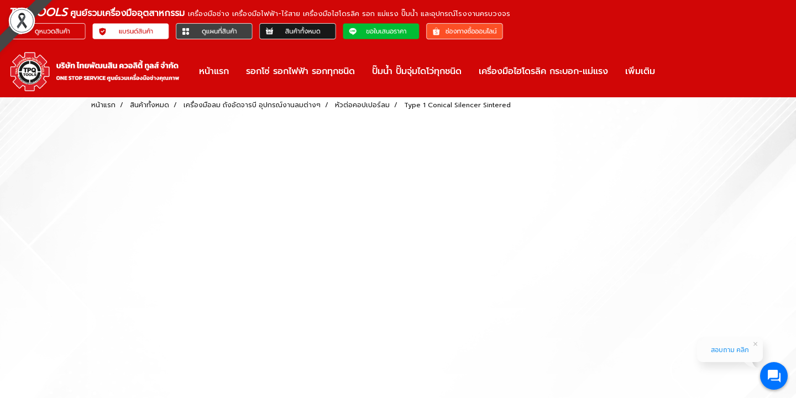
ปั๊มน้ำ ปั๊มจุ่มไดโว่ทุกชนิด (417, 71)
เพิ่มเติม (640, 71)
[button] (673, 71)
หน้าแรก (214, 71)
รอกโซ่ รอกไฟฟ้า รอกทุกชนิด (300, 71)
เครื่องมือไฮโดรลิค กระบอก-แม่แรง (543, 71)
